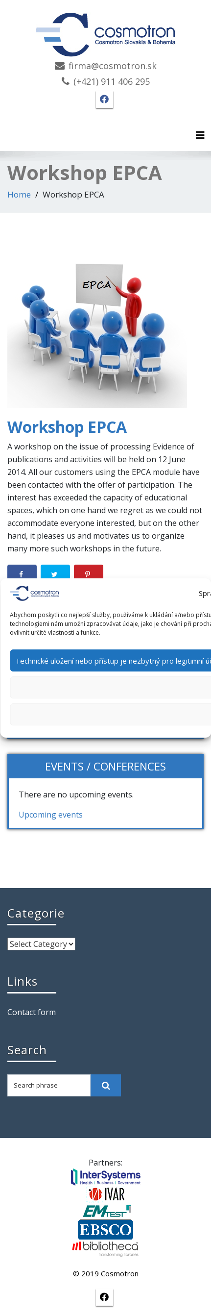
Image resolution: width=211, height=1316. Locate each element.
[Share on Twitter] (55, 574)
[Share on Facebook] (22, 574)
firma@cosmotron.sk (113, 66)
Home (19, 194)
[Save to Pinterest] (88, 574)
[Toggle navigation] (200, 135)
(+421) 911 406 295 (111, 81)
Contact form (31, 1012)
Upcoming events (51, 814)
